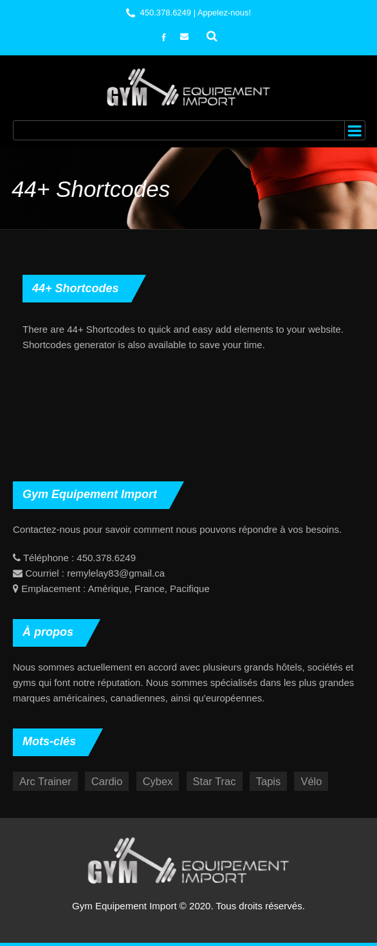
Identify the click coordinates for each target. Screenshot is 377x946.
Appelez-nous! (224, 12)
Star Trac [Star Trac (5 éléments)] (214, 781)
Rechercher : (212, 34)
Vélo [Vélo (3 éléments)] (311, 781)
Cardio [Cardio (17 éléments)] (107, 781)
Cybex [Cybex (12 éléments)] (158, 781)
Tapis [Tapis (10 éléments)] (268, 781)
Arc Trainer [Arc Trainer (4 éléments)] (45, 781)
